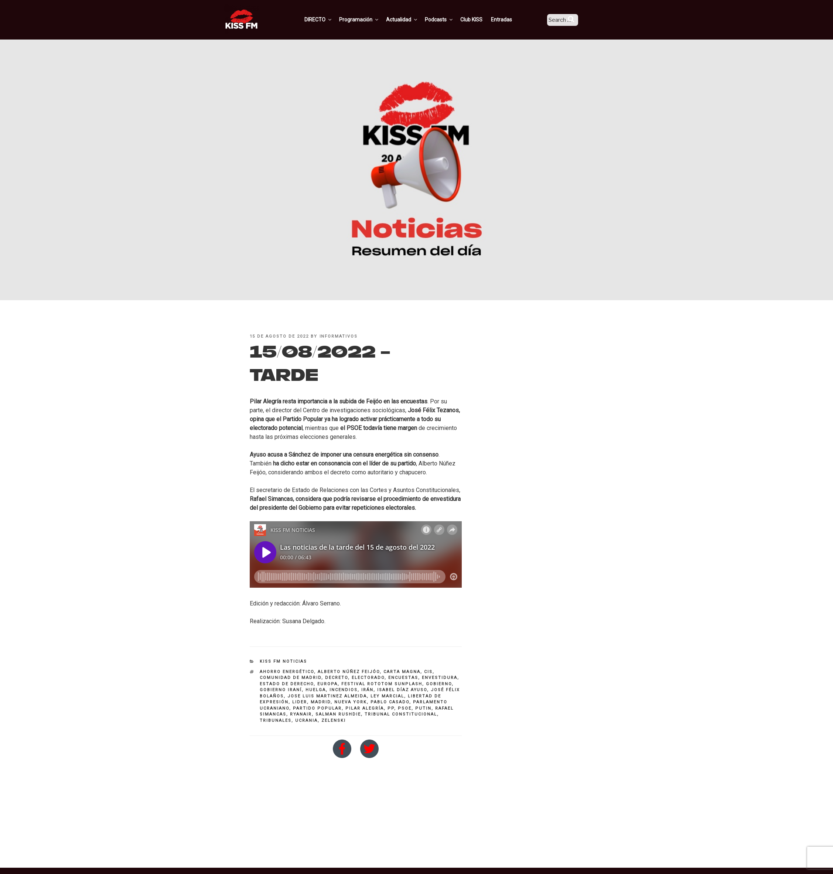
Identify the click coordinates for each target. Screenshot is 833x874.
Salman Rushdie (338, 714)
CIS (428, 671)
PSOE (405, 708)
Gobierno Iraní (281, 689)
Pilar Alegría (364, 708)
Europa (327, 684)
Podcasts (448, 20)
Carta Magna (401, 671)
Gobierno (439, 684)
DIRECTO (328, 20)
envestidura (439, 677)
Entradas (510, 20)
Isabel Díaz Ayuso (402, 689)
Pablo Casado (390, 702)
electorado (368, 677)
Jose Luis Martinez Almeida (327, 696)
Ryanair (301, 714)
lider (299, 702)
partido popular (317, 708)
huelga (315, 689)
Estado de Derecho (287, 684)
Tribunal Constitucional (401, 714)
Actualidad (411, 20)
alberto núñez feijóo (349, 671)
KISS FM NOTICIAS (283, 661)
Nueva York (350, 702)
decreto (336, 677)
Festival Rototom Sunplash (381, 684)
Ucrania (306, 720)
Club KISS (481, 20)
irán (367, 689)
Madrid (321, 702)
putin (423, 708)
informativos (339, 336)
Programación (368, 20)
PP (391, 708)
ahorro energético (287, 671)
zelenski (333, 720)
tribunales (275, 720)
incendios (344, 689)
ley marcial (387, 696)
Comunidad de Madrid (290, 677)
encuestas (403, 677)
